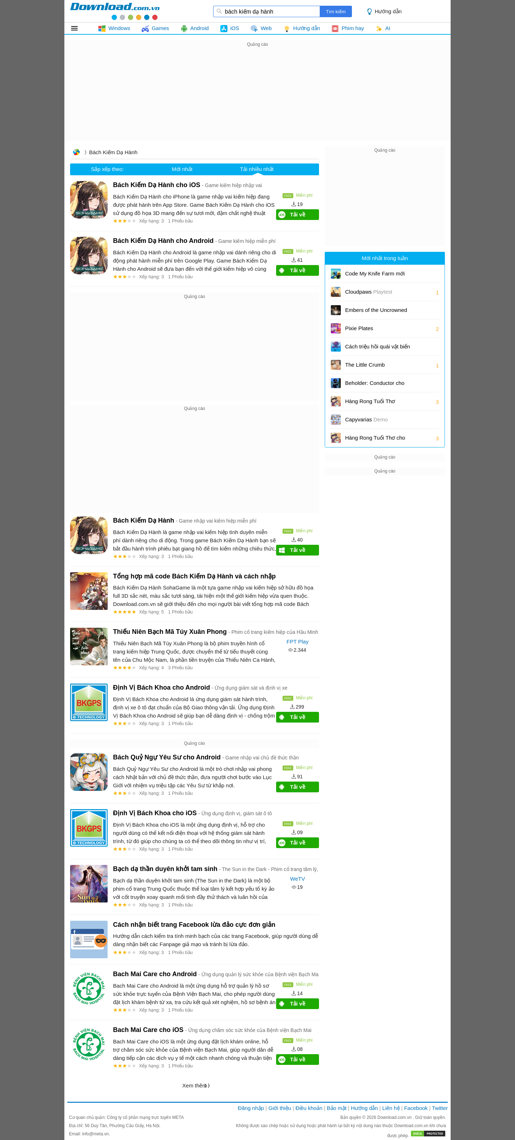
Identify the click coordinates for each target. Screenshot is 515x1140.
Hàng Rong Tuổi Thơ (370, 401)
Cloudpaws (368, 292)
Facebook (416, 1108)
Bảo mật (337, 1108)
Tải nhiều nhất (257, 169)
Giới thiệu (279, 1108)
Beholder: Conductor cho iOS (374, 385)
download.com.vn (115, 11)
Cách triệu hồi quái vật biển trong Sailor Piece (377, 348)
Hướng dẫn (388, 11)
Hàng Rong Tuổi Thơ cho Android (375, 440)
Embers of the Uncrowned (376, 310)
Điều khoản (308, 1108)
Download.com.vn (395, 1117)
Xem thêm (194, 1085)
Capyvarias (366, 419)
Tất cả (78, 28)
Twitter (440, 1108)
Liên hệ (391, 1108)
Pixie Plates (359, 328)
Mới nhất (182, 169)
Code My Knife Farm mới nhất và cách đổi (375, 276)
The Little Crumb (365, 365)
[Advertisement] (257, 99)
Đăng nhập (251, 1108)
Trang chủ (76, 153)
